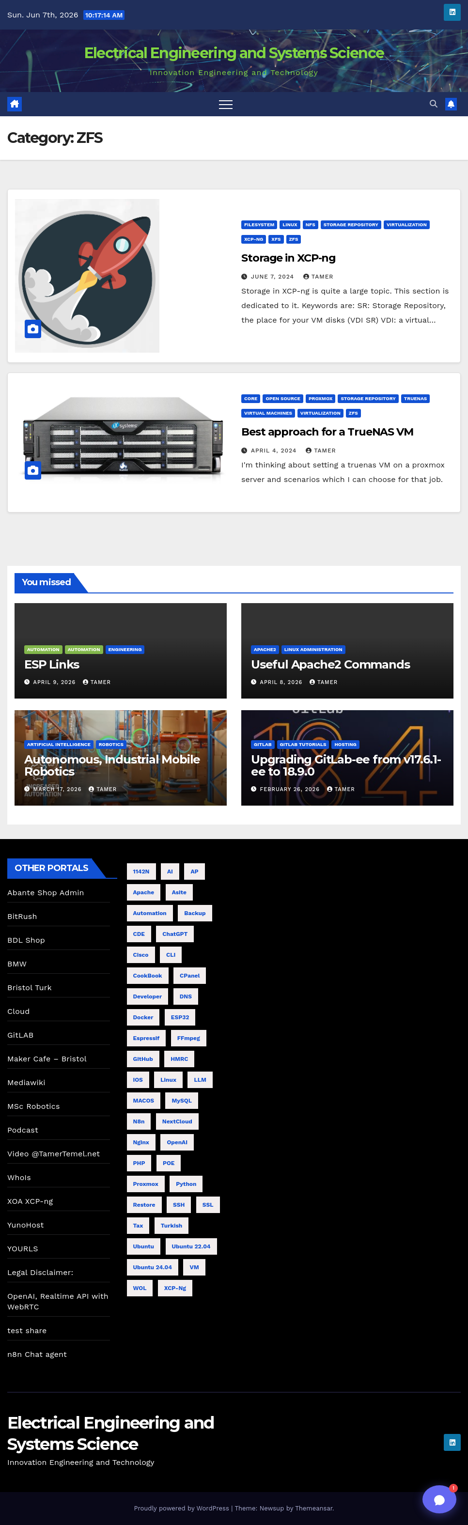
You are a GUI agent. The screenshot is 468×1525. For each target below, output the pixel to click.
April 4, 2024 (275, 450)
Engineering (125, 649)
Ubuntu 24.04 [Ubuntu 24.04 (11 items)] (152, 1267)
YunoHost (25, 1224)
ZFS (293, 239)
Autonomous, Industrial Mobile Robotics (112, 765)
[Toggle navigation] (226, 104)
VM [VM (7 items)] (194, 1267)
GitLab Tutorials (303, 744)
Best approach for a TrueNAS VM (327, 431)
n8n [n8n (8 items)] (139, 1121)
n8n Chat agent (37, 1354)
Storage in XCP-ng (288, 258)
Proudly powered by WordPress (182, 1508)
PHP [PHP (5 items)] (139, 1163)
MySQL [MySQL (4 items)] (181, 1100)
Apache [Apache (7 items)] (144, 892)
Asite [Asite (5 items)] (179, 892)
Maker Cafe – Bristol (47, 1058)
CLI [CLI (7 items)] (170, 954)
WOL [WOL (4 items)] (140, 1288)
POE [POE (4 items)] (168, 1163)
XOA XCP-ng (30, 1201)
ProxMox (321, 398)
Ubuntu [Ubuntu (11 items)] (144, 1246)
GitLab (263, 744)
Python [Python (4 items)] (186, 1184)
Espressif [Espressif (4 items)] (146, 1038)
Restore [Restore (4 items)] (144, 1204)
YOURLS (22, 1248)
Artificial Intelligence (59, 744)
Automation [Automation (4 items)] (150, 913)
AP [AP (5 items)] (194, 871)
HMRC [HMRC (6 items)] (179, 1059)
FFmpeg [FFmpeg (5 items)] (188, 1038)
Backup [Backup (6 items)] (194, 913)
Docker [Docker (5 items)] (143, 1017)
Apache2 (265, 649)
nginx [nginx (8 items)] (141, 1142)
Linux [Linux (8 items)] (168, 1079)
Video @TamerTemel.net (53, 1153)
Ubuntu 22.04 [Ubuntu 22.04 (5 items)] (191, 1246)
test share (27, 1330)
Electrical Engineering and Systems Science (234, 53)
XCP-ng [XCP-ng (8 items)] (175, 1288)
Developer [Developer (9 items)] (147, 996)
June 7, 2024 (273, 276)
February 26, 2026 (291, 789)
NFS (310, 224)
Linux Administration (313, 649)
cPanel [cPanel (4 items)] (190, 975)
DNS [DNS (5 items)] (186, 996)
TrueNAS (415, 398)
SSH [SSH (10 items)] (179, 1204)
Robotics (111, 744)
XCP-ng (253, 239)
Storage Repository (351, 224)
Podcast (22, 1130)
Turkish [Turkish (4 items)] (171, 1225)
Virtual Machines (268, 413)
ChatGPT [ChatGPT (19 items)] (174, 934)
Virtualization (407, 224)
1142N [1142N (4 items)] (141, 871)
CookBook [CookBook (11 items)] (147, 975)
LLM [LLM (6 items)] (200, 1079)
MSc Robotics (33, 1106)
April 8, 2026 (282, 682)
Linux (289, 224)
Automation (43, 649)
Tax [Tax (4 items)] (138, 1225)
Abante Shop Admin (45, 892)
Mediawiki (26, 1082)
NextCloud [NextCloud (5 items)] (177, 1121)
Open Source (282, 398)
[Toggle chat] (439, 1499)
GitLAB (20, 1035)
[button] (433, 104)
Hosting (345, 744)
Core (250, 398)
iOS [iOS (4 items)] (138, 1079)
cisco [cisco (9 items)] (141, 954)
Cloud (18, 1011)
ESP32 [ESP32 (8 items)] (180, 1017)
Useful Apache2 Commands (330, 664)
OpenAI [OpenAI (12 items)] (177, 1142)
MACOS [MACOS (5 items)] (143, 1100)
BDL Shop (26, 940)
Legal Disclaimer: (40, 1272)
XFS (276, 239)
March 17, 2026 (58, 789)
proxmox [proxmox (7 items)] (145, 1184)
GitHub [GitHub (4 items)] (143, 1059)
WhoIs (19, 1177)
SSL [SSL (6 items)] (208, 1204)
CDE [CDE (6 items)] (139, 934)
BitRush (22, 916)
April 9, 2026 (55, 682)
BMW (17, 963)
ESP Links (51, 664)
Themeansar (313, 1508)
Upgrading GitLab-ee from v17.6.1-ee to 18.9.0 (345, 765)
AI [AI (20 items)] (170, 871)
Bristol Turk (29, 987)
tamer (318, 276)
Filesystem (259, 224)
